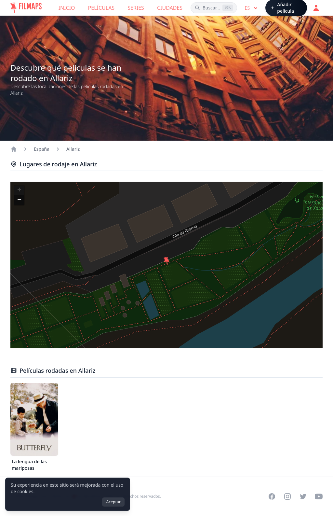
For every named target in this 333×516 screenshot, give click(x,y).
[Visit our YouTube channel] (319, 496)
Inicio (67, 7)
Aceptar (113, 502)
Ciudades (169, 7)
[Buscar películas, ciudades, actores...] (214, 7)
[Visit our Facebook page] (272, 496)
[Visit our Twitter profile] (303, 496)
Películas (101, 7)
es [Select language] (252, 8)
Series (135, 7)
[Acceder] (316, 8)
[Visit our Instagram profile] (287, 496)
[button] (166, 261)
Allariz (73, 149)
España (41, 149)
